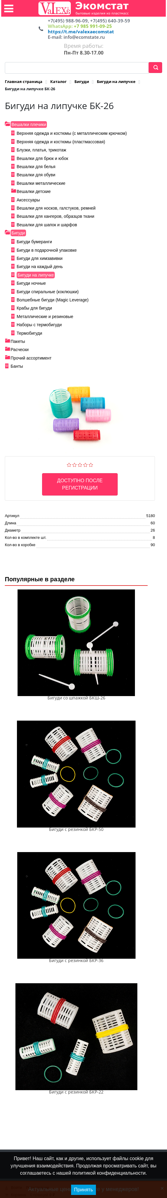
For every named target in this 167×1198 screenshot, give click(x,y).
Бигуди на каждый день (40, 266)
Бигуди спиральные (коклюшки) (48, 291)
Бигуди (18, 233)
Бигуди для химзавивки (39, 258)
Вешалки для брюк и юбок (42, 158)
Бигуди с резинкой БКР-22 (76, 1092)
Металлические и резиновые (45, 316)
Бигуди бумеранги (34, 241)
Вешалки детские (34, 191)
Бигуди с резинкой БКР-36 (76, 960)
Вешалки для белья (36, 166)
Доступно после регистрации (80, 484)
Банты (17, 366)
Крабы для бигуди (34, 308)
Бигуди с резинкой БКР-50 (76, 829)
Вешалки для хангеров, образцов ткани (55, 216)
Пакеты (18, 341)
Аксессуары (28, 199)
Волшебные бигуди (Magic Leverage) (53, 299)
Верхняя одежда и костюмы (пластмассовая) (61, 141)
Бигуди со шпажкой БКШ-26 (76, 698)
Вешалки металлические (41, 183)
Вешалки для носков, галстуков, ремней (56, 208)
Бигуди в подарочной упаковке (47, 250)
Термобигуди (29, 333)
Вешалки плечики (28, 124)
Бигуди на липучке (36, 275)
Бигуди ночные (31, 283)
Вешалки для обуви (36, 174)
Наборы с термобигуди (39, 324)
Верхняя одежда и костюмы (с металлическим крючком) (72, 133)
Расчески (20, 349)
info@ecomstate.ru (84, 37)
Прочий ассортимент (31, 358)
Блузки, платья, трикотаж (41, 150)
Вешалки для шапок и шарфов (47, 224)
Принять (83, 1189)
